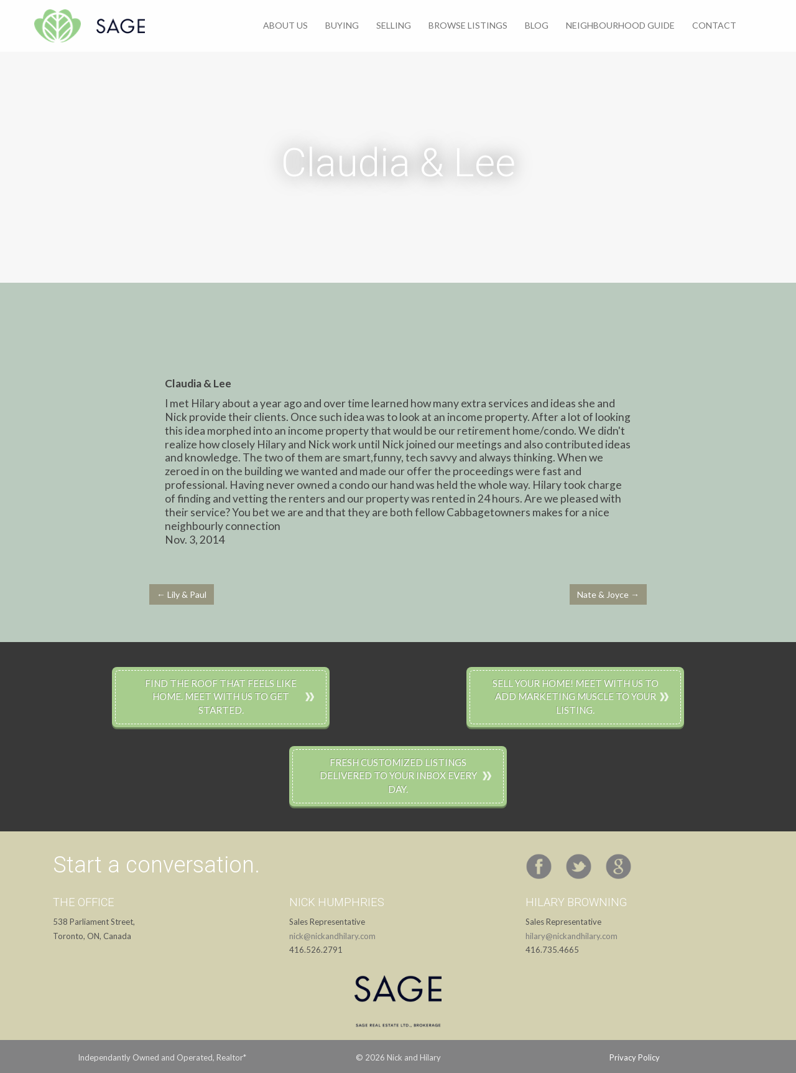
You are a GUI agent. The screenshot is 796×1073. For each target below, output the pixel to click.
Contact (714, 25)
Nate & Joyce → (608, 594)
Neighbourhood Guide (620, 25)
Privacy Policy (634, 1057)
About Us (285, 25)
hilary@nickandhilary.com (571, 936)
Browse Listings (467, 25)
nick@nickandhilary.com (332, 936)
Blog (536, 25)
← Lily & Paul (181, 594)
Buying (342, 25)
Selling (393, 25)
